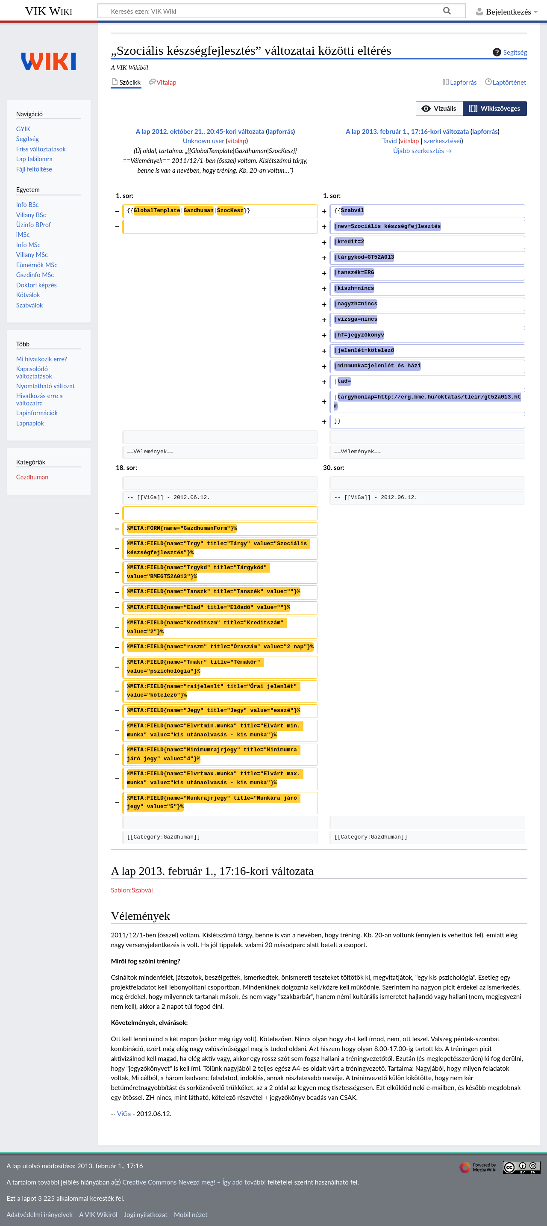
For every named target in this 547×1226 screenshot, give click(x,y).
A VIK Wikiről (98, 1214)
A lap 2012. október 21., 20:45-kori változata (200, 131)
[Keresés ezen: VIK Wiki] (281, 11)
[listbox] (471, 108)
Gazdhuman (32, 477)
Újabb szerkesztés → (422, 150)
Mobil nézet (191, 1214)
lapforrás (280, 131)
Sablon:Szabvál (132, 890)
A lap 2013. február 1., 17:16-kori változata (407, 131)
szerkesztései (442, 141)
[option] (439, 108)
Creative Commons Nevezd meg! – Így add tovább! (194, 1182)
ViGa (124, 1113)
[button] (439, 108)
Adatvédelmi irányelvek (39, 1214)
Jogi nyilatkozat (146, 1214)
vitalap (236, 141)
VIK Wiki (49, 11)
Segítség (509, 52)
